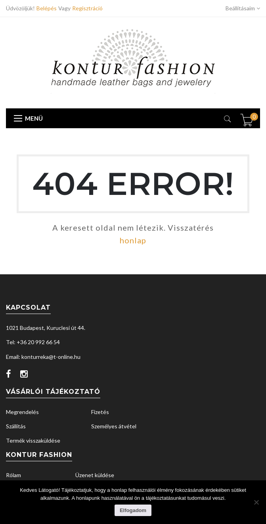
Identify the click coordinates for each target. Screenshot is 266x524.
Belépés (47, 8)
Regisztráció (87, 8)
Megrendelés (22, 411)
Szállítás (16, 426)
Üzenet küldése (94, 475)
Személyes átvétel (113, 426)
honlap (133, 240)
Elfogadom (133, 510)
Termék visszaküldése (33, 440)
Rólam (13, 475)
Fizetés (100, 411)
